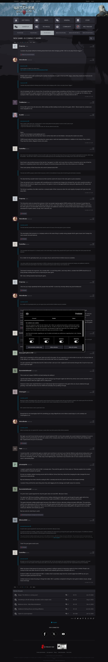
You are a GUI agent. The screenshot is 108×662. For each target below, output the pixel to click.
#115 (91, 421)
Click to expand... (56, 537)
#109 (91, 282)
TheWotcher (23, 102)
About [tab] (73, 318)
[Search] (91, 38)
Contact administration (41, 652)
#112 (91, 353)
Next (34, 42)
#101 (91, 46)
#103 (91, 102)
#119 (91, 520)
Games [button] (22, 1)
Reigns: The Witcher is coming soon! (28, 595)
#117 (91, 465)
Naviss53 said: (24, 66)
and (29, 54)
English (54, 622)
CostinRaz (23, 148)
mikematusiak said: (25, 121)
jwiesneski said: (24, 558)
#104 (91, 115)
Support (38, 1)
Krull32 (22, 115)
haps (21, 448)
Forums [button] (16, 1)
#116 (91, 449)
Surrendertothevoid (26, 370)
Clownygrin (23, 392)
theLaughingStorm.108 (27, 353)
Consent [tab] (34, 318)
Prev (15, 42)
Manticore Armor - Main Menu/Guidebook (30, 604)
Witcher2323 (24, 520)
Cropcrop (23, 46)
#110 (91, 296)
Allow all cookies (73, 347)
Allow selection (54, 347)
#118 (91, 489)
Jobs (28, 1)
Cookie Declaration (61, 652)
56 (30, 42)
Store (32, 1)
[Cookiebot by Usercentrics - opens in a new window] (76, 314)
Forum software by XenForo (54, 660)
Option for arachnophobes (26, 613)
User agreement (50, 652)
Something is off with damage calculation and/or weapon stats (35, 599)
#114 (91, 392)
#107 (91, 219)
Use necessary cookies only (35, 347)
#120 (91, 552)
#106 (91, 199)
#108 (91, 244)
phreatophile (24, 464)
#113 (91, 371)
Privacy (55, 652)
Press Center (68, 652)
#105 (91, 149)
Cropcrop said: (24, 83)
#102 (91, 60)
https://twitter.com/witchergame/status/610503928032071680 (34, 70)
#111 (91, 333)
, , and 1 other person (33, 514)
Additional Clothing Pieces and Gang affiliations (31, 609)
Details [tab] (54, 318)
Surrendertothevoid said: (25, 526)
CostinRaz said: (24, 225)
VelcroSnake (24, 60)
